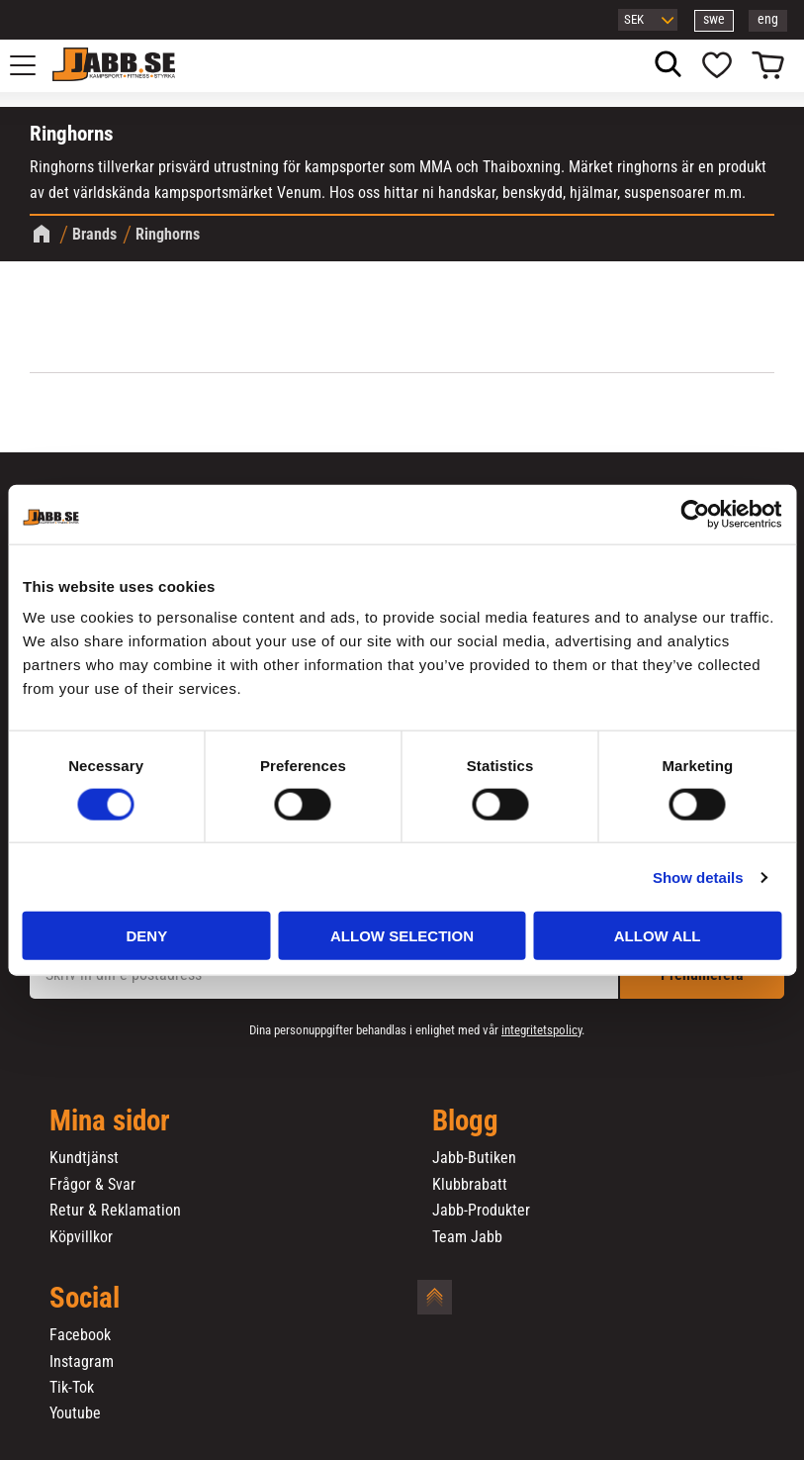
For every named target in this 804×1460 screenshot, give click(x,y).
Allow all (657, 935)
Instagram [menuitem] (81, 1362)
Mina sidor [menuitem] (109, 1121)
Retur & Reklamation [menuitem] (115, 1210)
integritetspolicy (541, 1029)
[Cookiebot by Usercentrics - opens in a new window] (694, 514)
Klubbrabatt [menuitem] (469, 1185)
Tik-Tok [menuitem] (71, 1388)
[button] (33, 65)
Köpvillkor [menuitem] (81, 1237)
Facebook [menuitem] (80, 1335)
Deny (146, 935)
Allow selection (402, 935)
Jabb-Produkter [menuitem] (481, 1210)
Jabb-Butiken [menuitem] (474, 1158)
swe (714, 19)
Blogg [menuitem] (465, 1121)
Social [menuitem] (84, 1298)
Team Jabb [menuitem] (467, 1237)
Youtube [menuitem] (75, 1413)
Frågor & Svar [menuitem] (92, 1185)
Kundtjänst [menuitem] (84, 1158)
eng (768, 19)
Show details (698, 876)
